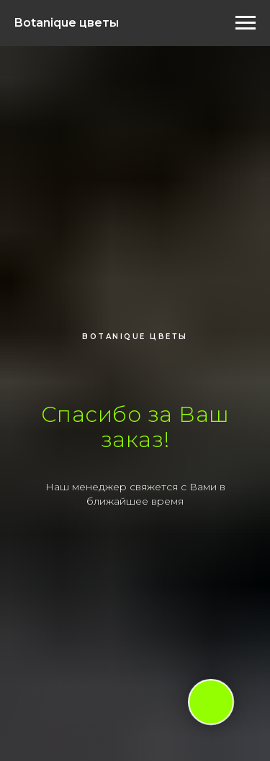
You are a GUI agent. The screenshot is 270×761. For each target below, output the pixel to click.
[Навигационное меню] (245, 23)
